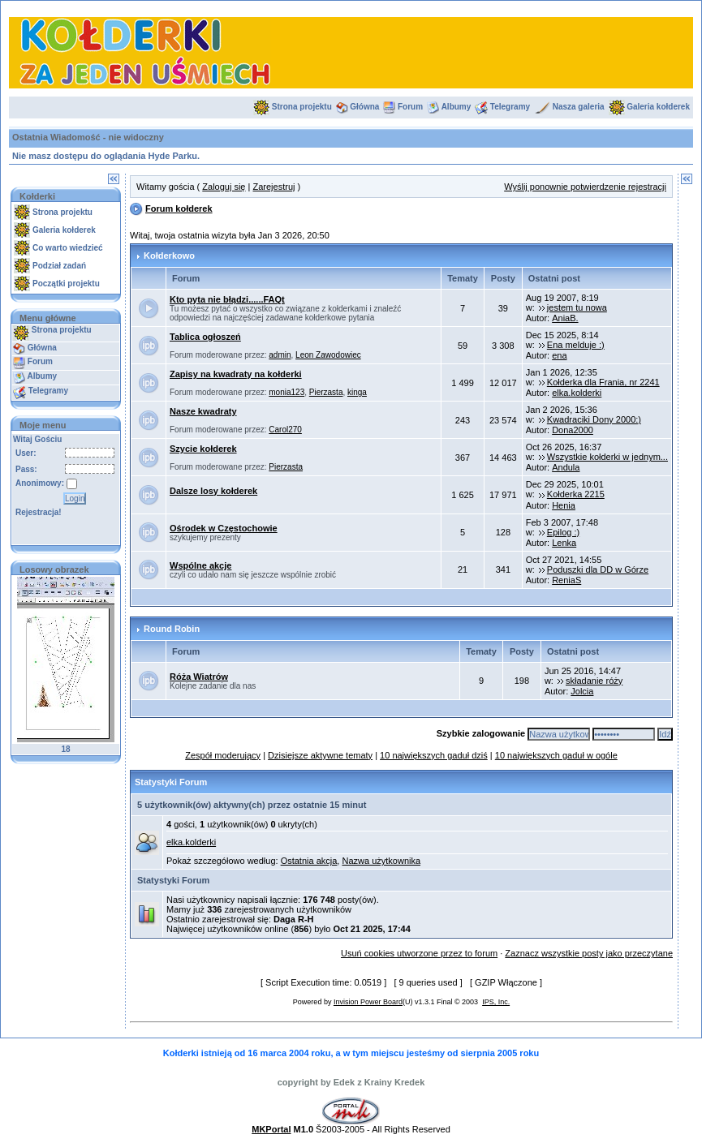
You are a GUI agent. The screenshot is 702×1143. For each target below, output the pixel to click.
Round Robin (172, 629)
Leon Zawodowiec (328, 354)
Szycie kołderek (203, 448)
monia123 (286, 392)
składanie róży (594, 680)
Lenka (564, 543)
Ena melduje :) (576, 345)
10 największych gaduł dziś (434, 755)
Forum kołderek (179, 208)
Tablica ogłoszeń (205, 337)
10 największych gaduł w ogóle (556, 755)
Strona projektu (302, 106)
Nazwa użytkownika (381, 861)
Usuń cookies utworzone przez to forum (419, 953)
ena (559, 355)
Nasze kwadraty (203, 411)
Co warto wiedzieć (67, 247)
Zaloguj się (223, 186)
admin (280, 354)
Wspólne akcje (200, 565)
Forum (410, 106)
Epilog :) (563, 532)
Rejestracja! (38, 512)
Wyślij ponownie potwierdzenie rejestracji (585, 186)
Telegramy (510, 106)
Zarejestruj (273, 186)
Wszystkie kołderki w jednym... (607, 457)
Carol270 (285, 429)
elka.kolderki (576, 392)
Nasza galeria (579, 106)
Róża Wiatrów (199, 676)
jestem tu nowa (577, 307)
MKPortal (271, 1129)
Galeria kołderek (658, 106)
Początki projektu (66, 283)
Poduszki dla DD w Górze (597, 569)
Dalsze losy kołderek (213, 491)
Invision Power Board (368, 1002)
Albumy (456, 106)
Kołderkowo (169, 255)
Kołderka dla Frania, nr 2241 (603, 382)
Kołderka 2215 (576, 494)
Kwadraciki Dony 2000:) (594, 419)
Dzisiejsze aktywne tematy (320, 755)
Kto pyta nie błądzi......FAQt (227, 299)
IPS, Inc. (496, 1002)
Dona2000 (572, 430)
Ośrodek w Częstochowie (224, 528)
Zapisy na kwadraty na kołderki (236, 374)
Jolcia (582, 691)
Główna (364, 106)
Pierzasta (326, 392)
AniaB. (565, 318)
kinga (357, 392)
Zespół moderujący (223, 755)
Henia (563, 505)
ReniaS (566, 580)
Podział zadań (59, 265)
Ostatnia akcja (309, 861)
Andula (565, 467)
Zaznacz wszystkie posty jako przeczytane (589, 953)
